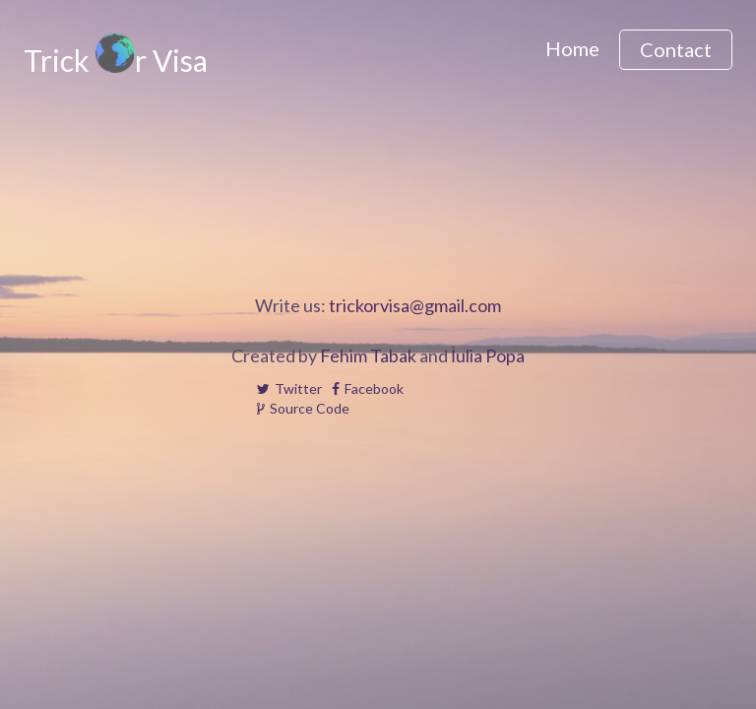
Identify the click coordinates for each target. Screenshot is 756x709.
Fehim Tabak (368, 355)
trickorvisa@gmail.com (415, 305)
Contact (676, 49)
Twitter (289, 388)
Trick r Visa (116, 58)
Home (572, 48)
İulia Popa (488, 355)
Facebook (368, 388)
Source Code (303, 408)
